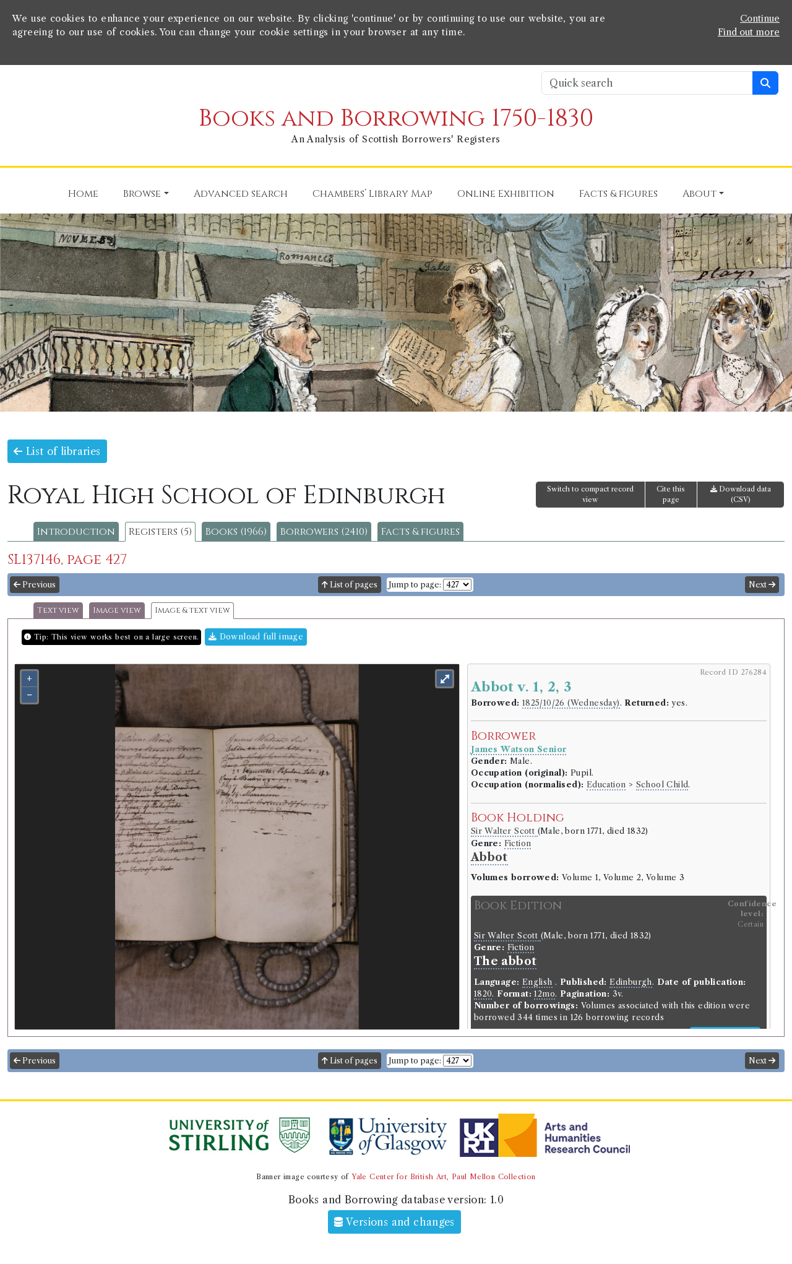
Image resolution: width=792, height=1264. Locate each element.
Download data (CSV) (740, 494)
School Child (662, 784)
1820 (483, 993)
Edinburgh (630, 982)
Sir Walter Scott (504, 831)
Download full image (256, 636)
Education (606, 784)
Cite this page (670, 494)
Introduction (76, 532)
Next (762, 584)
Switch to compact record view (590, 494)
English (537, 982)
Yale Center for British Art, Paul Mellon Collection (443, 1176)
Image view (117, 610)
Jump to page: (415, 584)
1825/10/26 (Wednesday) (571, 703)
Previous (35, 584)
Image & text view (192, 610)
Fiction (518, 843)
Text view (58, 610)
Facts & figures (420, 532)
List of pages (349, 584)
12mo (544, 993)
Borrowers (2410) (324, 532)
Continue (760, 18)
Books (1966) (236, 532)
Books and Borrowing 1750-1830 (396, 118)
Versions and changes (394, 1222)
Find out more (749, 32)
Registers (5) (160, 532)
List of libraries (57, 451)
